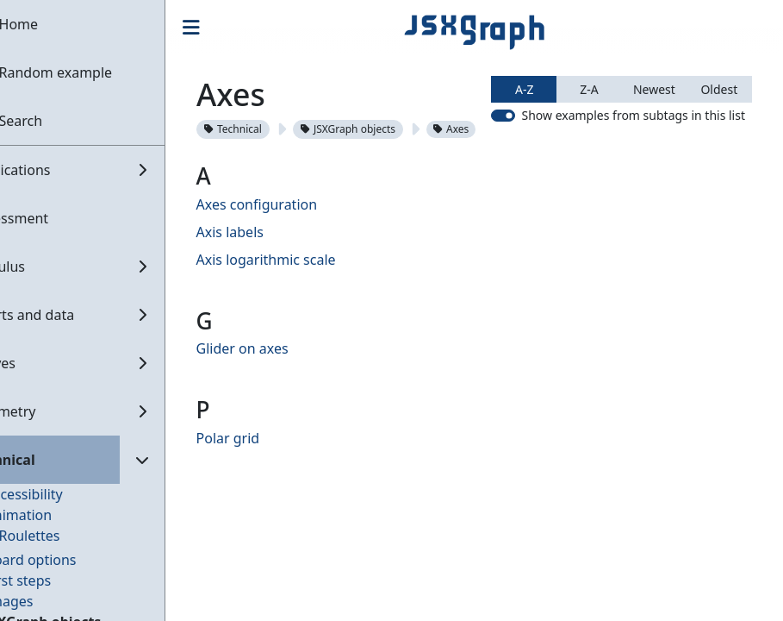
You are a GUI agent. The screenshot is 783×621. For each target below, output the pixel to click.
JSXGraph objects (390, 129)
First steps (61, 580)
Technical (275, 129)
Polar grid (270, 491)
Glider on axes (285, 401)
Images (52, 601)
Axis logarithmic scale (308, 313)
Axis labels (272, 285)
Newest (654, 155)
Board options (73, 559)
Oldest (718, 155)
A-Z (524, 155)
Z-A (589, 155)
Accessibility (66, 494)
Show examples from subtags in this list (633, 181)
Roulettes (72, 535)
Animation (61, 514)
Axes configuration (299, 257)
